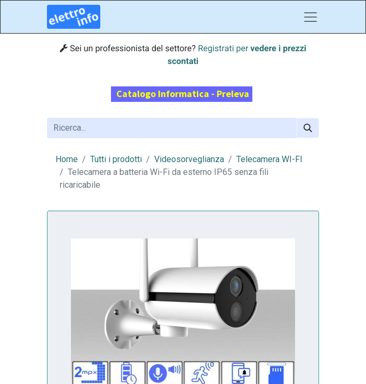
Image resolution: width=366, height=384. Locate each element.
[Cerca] (308, 128)
